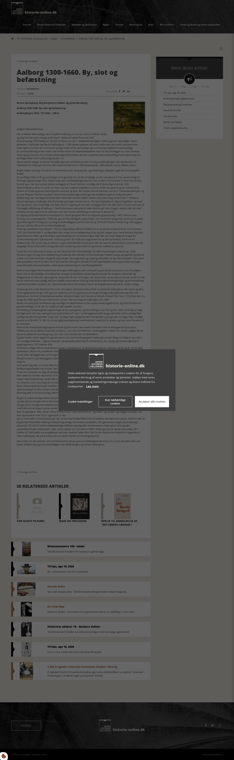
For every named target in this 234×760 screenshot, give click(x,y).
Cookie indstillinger (80, 401)
